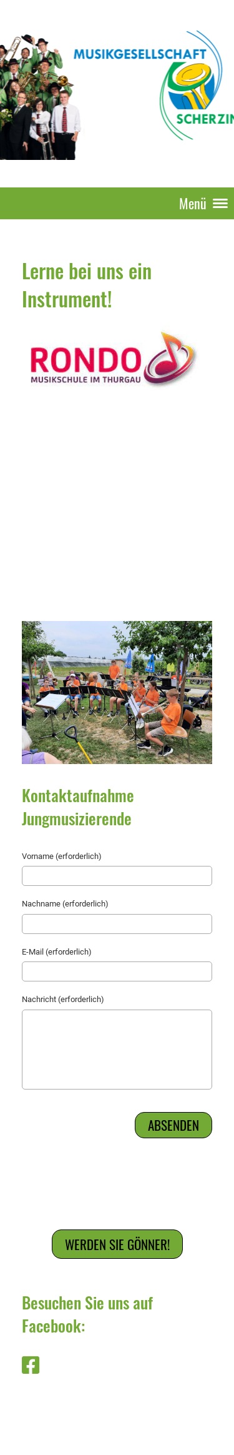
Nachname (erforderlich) (65, 903)
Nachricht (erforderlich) (63, 999)
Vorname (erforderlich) (62, 856)
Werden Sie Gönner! (117, 1244)
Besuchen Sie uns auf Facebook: (87, 1313)
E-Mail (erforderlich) (57, 951)
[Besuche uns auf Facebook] (30, 1366)
